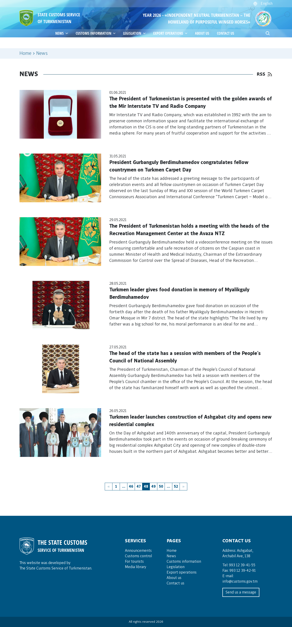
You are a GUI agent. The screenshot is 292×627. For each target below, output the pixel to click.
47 (138, 486)
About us (202, 33)
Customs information (96, 33)
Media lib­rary (135, 567)
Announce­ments (138, 550)
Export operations (182, 572)
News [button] (62, 33)
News (171, 556)
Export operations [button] (171, 33)
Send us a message (241, 592)
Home (25, 53)
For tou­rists (134, 561)
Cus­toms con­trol (138, 556)
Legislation (135, 33)
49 (153, 486)
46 (131, 486)
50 (161, 486)
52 (176, 486)
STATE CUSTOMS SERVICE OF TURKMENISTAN (59, 18)
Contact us (225, 33)
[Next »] (183, 486)
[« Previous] (108, 486)
